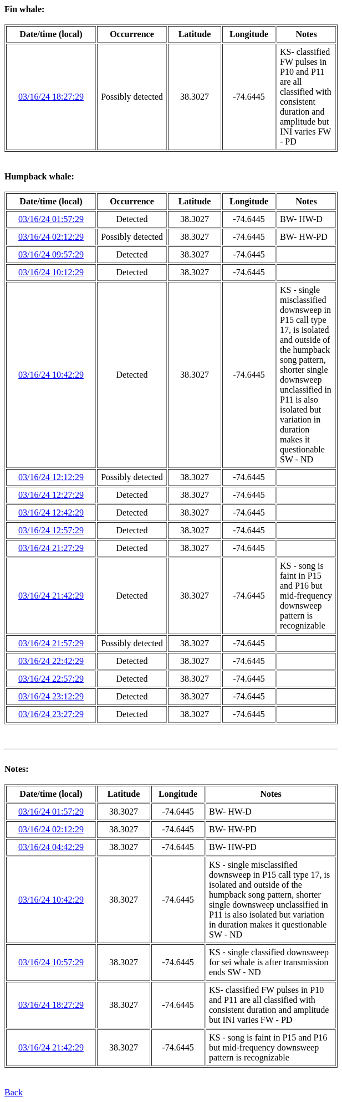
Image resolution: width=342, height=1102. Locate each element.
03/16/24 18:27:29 (51, 96)
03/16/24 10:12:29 (51, 272)
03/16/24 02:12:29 (51, 236)
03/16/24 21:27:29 (51, 548)
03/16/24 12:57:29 (51, 530)
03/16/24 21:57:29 (51, 643)
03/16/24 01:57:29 (51, 219)
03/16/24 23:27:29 (51, 714)
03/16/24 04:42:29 (51, 847)
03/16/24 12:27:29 (51, 494)
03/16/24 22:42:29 (51, 661)
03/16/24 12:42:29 (51, 512)
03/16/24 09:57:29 (51, 254)
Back (13, 1092)
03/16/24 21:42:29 (51, 595)
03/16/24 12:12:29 (51, 477)
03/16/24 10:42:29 (51, 374)
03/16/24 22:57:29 (51, 678)
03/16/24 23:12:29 (51, 696)
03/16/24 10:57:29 (51, 962)
